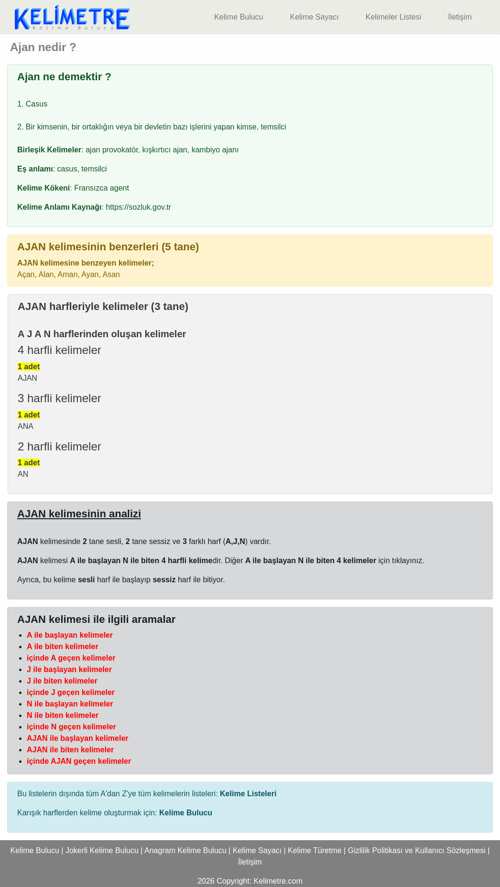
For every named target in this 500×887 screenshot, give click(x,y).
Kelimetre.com (278, 881)
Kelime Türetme (315, 850)
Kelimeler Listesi (393, 17)
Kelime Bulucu (238, 17)
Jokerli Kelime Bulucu (102, 850)
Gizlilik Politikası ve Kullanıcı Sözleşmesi (417, 850)
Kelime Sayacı (314, 17)
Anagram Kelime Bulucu (185, 850)
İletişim (460, 17)
